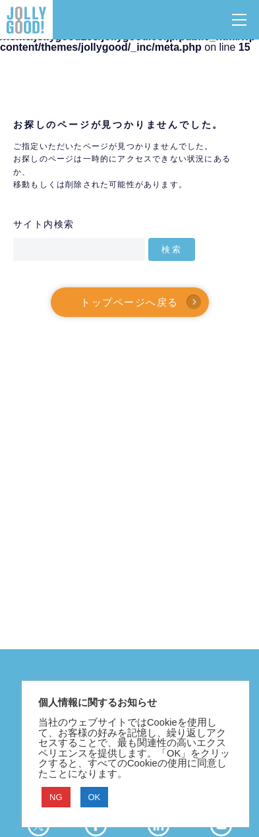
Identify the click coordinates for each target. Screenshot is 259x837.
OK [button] (94, 797)
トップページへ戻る (129, 301)
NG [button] (56, 797)
